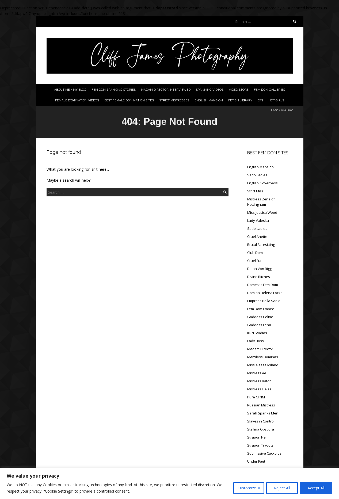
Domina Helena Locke (265, 292)
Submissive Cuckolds (264, 453)
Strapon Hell (257, 437)
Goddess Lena (259, 324)
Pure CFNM (256, 397)
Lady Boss (255, 340)
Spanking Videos (209, 89)
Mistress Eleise (259, 389)
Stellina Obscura (260, 429)
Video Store (239, 89)
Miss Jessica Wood (262, 212)
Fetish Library (240, 100)
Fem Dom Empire (260, 308)
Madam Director (260, 348)
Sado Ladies (257, 175)
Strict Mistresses (174, 100)
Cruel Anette (257, 236)
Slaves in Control (261, 421)
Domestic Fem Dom (262, 284)
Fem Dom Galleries (269, 89)
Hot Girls (276, 100)
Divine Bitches (258, 276)
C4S (260, 100)
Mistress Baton (259, 381)
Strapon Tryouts (260, 445)
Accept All (316, 487)
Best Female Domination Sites (129, 100)
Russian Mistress (261, 405)
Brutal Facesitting (261, 244)
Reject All (282, 487)
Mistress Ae (256, 373)
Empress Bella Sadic (263, 300)
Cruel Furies (256, 260)
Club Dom (255, 252)
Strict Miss (255, 191)
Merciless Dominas (262, 357)
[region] (169, 483)
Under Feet (256, 461)
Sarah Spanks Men (262, 413)
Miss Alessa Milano (262, 365)
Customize (247, 487)
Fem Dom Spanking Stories (114, 89)
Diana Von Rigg (259, 268)
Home (274, 110)
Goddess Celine (260, 316)
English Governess (262, 183)
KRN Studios (257, 332)
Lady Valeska (258, 220)
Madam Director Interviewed (166, 89)
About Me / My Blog (70, 89)
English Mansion (209, 100)
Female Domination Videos (77, 100)
